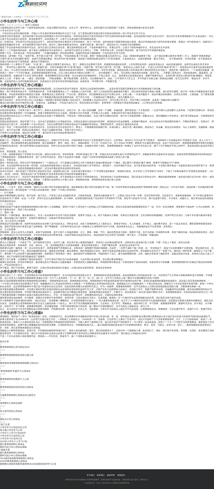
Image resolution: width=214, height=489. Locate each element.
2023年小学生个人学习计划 (13, 441)
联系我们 (101, 475)
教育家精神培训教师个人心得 (14, 379)
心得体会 (24, 10)
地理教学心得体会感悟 (11, 403)
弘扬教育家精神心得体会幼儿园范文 (18, 395)
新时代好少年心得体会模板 (13, 447)
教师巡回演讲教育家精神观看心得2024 (19, 363)
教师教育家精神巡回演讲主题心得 (16, 355)
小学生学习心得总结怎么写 (13, 427)
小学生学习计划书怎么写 (12, 435)
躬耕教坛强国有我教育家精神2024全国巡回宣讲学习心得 (28, 464)
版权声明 (111, 475)
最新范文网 (6, 17)
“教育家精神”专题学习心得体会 (15, 371)
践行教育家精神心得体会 (12, 444)
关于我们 (91, 475)
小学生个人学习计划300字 (13, 433)
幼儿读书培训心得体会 (11, 411)
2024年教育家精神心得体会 (13, 461)
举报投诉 (121, 475)
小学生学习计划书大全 (11, 438)
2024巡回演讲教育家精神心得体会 (17, 458)
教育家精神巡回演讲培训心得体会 (16, 387)
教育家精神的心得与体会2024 (14, 347)
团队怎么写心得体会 (10, 419)
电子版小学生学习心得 (11, 430)
